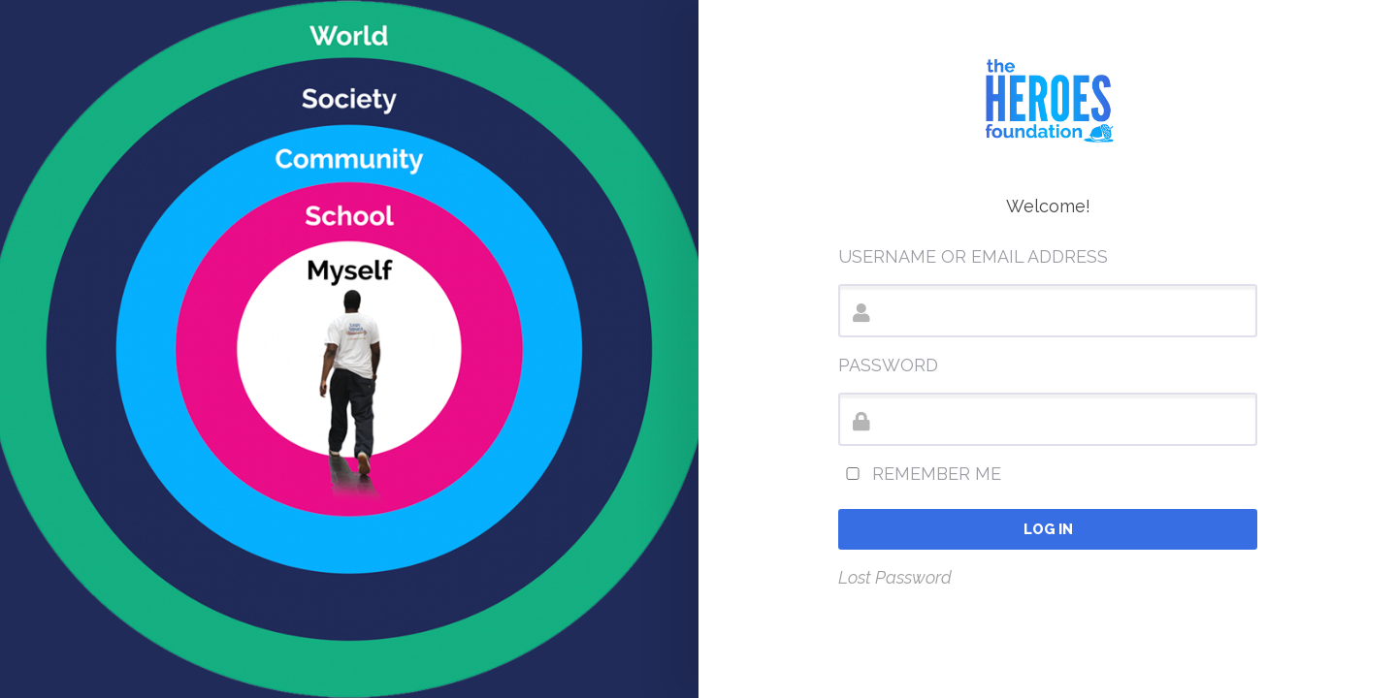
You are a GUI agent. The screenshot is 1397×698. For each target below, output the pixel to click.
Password (888, 365)
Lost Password (895, 577)
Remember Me (919, 473)
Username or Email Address (973, 256)
